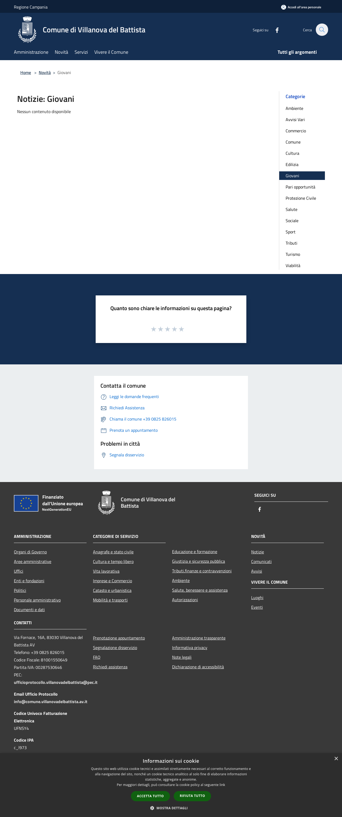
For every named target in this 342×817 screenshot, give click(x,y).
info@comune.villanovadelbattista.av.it (50, 701)
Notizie (257, 552)
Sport (291, 232)
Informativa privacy (189, 647)
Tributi (291, 243)
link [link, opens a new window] (222, 785)
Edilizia (292, 164)
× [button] (336, 759)
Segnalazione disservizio (115, 647)
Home (25, 72)
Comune (293, 142)
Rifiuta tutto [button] (192, 795)
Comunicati (261, 561)
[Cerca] (321, 29)
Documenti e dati (29, 609)
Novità (45, 72)
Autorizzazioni (185, 599)
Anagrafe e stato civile (113, 552)
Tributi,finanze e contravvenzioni (202, 571)
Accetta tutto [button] (150, 796)
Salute (291, 209)
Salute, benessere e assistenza (200, 590)
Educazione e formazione (194, 551)
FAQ (96, 657)
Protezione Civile (301, 198)
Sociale (292, 220)
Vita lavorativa (106, 571)
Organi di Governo (30, 552)
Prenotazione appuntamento (119, 638)
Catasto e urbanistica (112, 590)
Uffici (18, 571)
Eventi (257, 607)
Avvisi (256, 571)
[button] (171, 808)
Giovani (292, 175)
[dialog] (171, 785)
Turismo (293, 254)
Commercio (296, 131)
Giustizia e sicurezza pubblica (198, 561)
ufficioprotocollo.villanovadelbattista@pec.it (56, 682)
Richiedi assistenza (110, 667)
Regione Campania (31, 7)
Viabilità (293, 265)
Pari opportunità (300, 187)
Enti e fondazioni (29, 580)
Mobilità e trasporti (110, 600)
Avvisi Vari (295, 119)
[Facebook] (274, 29)
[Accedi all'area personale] (301, 7)
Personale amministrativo (37, 600)
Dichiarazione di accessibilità (198, 667)
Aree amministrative (32, 561)
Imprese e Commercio (112, 580)
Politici (20, 590)
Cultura (292, 153)
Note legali (182, 657)
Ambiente (294, 108)
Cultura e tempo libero (113, 561)
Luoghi (257, 597)
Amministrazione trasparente (199, 638)
